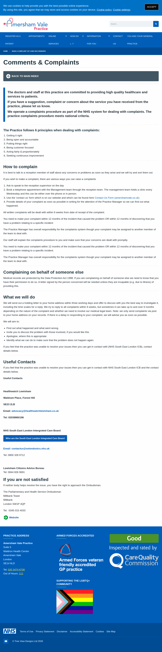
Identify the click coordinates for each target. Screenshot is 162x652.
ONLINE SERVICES (53, 40)
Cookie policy (104, 9)
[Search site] (156, 24)
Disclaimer (62, 631)
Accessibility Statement (81, 631)
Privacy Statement (45, 631)
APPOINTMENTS (36, 36)
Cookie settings (121, 9)
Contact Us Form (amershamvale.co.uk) (117, 197)
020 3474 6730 (16, 569)
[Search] (131, 24)
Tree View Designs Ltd (26, 641)
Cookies (100, 631)
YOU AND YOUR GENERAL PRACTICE (140, 40)
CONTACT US (118, 40)
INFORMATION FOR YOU (94, 40)
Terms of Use (26, 631)
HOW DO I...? (74, 40)
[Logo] (25, 24)
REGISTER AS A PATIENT (12, 40)
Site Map (110, 631)
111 (21, 573)
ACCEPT (151, 7)
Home (5, 51)
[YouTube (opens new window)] (5, 641)
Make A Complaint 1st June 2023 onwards (29, 51)
